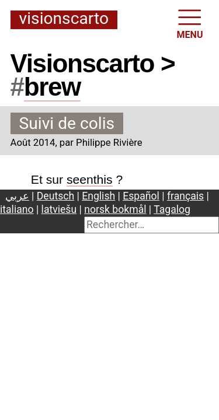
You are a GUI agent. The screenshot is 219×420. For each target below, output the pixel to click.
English (98, 196)
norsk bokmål (115, 209)
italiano (17, 209)
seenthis (90, 179)
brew (52, 86)
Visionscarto (64, 19)
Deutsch (55, 196)
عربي (17, 196)
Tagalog (172, 209)
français (185, 196)
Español (141, 196)
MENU (190, 23)
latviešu (59, 209)
